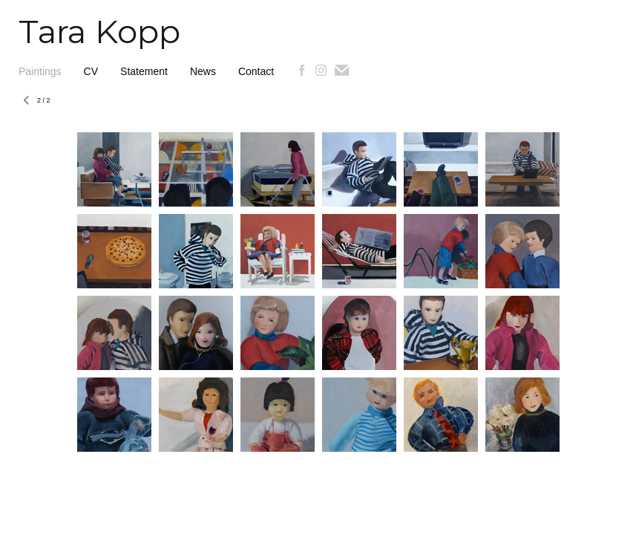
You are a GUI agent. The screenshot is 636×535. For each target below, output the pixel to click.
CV (91, 71)
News (203, 71)
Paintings (40, 71)
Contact (256, 71)
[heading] (90, 39)
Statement (144, 71)
